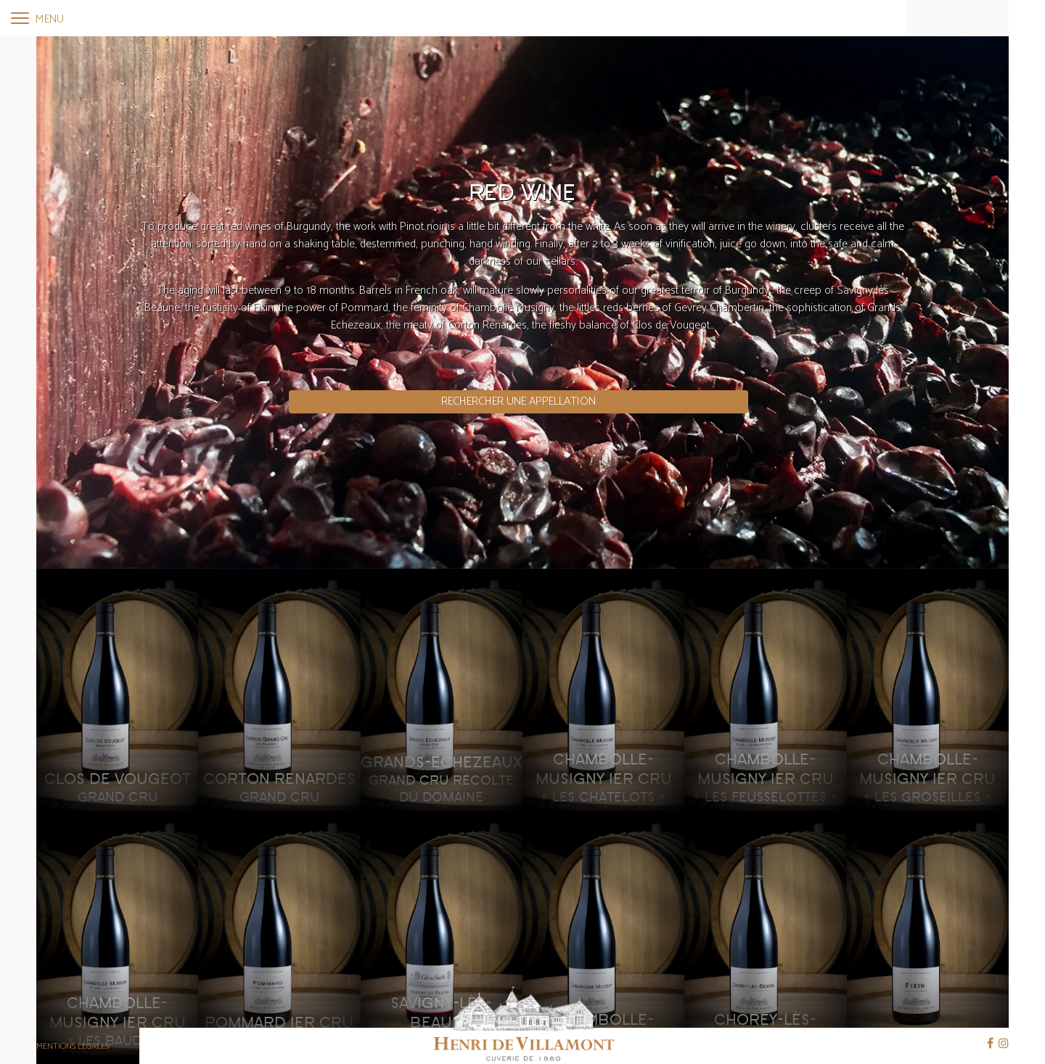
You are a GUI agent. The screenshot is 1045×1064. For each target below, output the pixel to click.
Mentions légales (72, 1046)
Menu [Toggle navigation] (37, 19)
